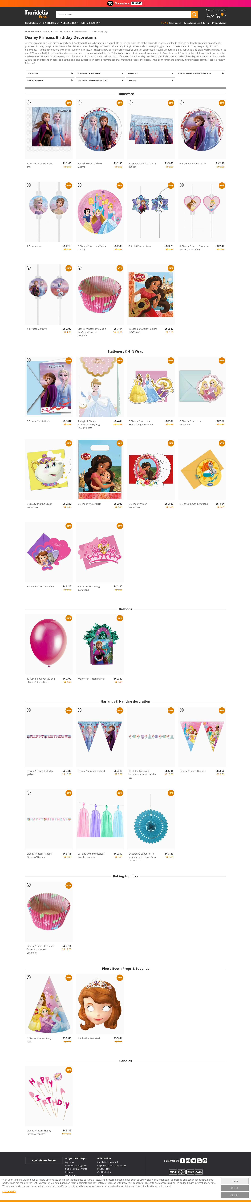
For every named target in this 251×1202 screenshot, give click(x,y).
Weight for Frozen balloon (91, 677)
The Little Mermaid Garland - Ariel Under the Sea (142, 773)
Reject (234, 1188)
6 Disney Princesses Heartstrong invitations (141, 421)
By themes (49, 22)
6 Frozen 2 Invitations (38, 419)
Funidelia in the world (107, 1160)
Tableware (33, 71)
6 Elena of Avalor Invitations (138, 504)
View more (34, 60)
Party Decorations (44, 31)
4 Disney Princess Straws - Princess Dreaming (194, 246)
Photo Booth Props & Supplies (93, 79)
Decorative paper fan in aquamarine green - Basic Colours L (142, 856)
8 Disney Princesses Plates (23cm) (92, 246)
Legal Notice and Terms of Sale (111, 1164)
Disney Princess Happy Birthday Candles (39, 1131)
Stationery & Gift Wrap (89, 71)
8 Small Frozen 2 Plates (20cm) (90, 164)
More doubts (71, 1174)
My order (69, 1160)
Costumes (31, 22)
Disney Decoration (64, 31)
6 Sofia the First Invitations (41, 585)
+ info (235, 1181)
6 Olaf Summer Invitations (194, 502)
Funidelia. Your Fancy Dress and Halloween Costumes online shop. (36, 14)
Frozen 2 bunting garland (91, 769)
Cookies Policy (104, 1170)
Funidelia (29, 31)
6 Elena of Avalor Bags (89, 502)
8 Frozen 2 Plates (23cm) (193, 162)
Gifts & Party (89, 22)
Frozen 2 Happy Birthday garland (40, 771)
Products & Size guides (76, 1164)
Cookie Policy (9, 1191)
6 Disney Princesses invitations (190, 421)
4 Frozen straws (35, 244)
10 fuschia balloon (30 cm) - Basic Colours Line (41, 679)
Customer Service (44, 1159)
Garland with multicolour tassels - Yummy (91, 854)
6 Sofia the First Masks (89, 1037)
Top (163, 22)
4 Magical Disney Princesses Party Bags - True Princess (90, 423)
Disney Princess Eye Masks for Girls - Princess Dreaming (92, 331)
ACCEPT (235, 1194)
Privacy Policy (103, 1167)
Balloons (133, 71)
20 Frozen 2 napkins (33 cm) (39, 164)
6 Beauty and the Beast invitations (39, 504)
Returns (69, 1170)
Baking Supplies (35, 79)
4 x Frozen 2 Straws (37, 327)
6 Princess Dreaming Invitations (89, 587)
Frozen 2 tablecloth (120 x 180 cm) (142, 164)
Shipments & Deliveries (76, 1167)
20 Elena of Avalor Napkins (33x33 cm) (143, 329)
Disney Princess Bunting (193, 769)
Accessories (68, 22)
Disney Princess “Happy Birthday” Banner (39, 854)
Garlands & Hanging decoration (195, 71)
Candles (132, 79)
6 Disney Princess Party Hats (39, 1038)
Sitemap (101, 1174)
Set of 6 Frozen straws (140, 244)
